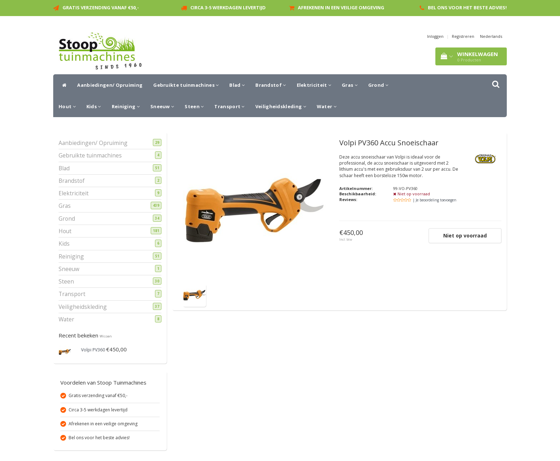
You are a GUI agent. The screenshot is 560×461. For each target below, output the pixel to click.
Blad (237, 85)
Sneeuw (162, 106)
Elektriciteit (314, 85)
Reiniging (126, 106)
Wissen (106, 336)
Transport (229, 106)
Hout (67, 106)
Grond (378, 85)
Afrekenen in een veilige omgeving (341, 7)
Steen (194, 106)
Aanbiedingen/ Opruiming (109, 85)
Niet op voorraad (465, 235)
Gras (350, 85)
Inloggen (435, 36)
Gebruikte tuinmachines (186, 85)
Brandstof (270, 85)
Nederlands (491, 36)
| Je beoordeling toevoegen (434, 199)
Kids (93, 106)
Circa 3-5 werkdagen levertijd (228, 7)
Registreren (463, 36)
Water (326, 106)
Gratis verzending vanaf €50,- (100, 7)
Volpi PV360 (93, 350)
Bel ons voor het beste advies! (467, 7)
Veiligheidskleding (280, 106)
